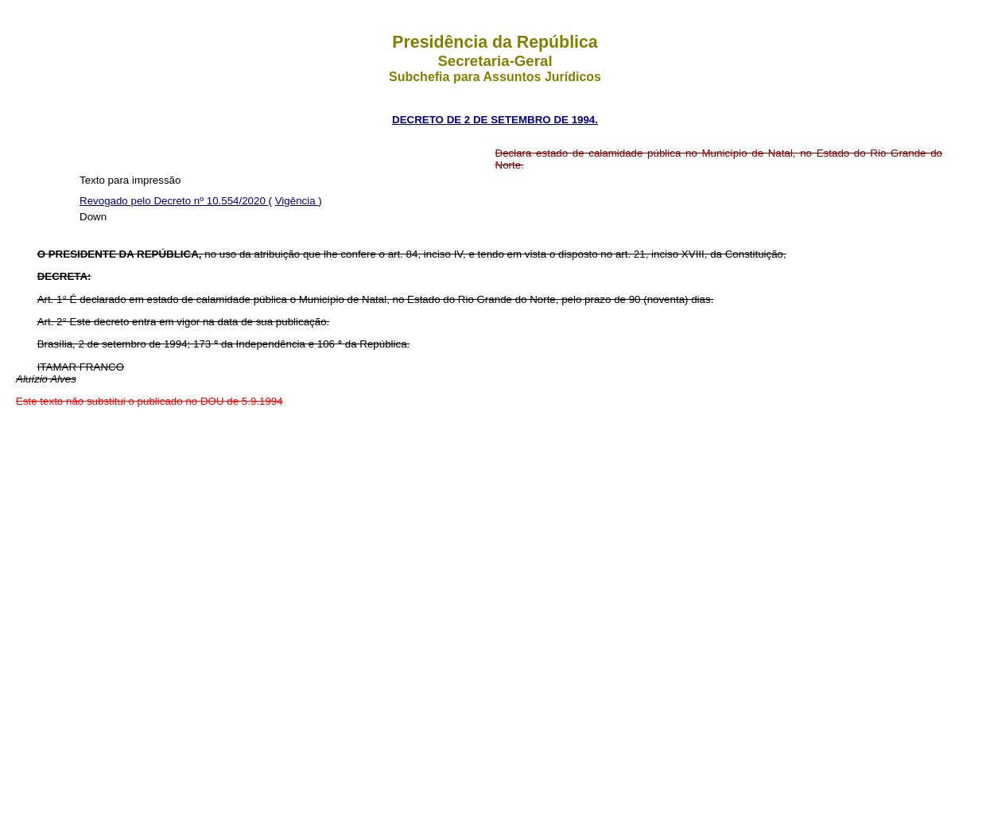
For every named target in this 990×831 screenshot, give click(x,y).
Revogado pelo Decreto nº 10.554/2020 (174, 201)
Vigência (297, 201)
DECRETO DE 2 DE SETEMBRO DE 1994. (495, 120)
